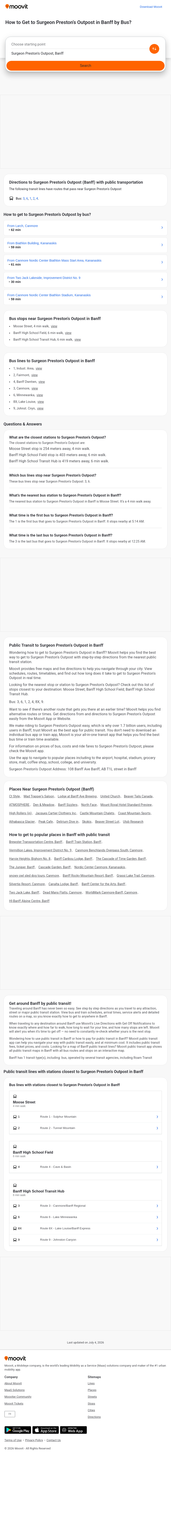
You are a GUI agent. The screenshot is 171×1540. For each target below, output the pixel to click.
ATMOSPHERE (19, 805)
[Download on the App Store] (45, 1430)
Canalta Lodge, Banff (63, 884)
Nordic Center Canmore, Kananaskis (99, 867)
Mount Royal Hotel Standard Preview (126, 805)
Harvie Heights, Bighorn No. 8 (30, 858)
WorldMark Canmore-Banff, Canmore (111, 892)
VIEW (54, 326)
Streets (92, 1396)
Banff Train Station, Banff (83, 842)
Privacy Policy (34, 1440)
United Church (110, 796)
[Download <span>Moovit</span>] (151, 6)
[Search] (85, 66)
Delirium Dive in (67, 821)
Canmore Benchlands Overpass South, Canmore (108, 850)
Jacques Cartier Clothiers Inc (55, 813)
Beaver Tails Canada (138, 796)
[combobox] (85, 45)
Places (92, 1390)
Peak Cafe (46, 821)
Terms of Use (13, 1440)
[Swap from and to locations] (154, 49)
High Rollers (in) (20, 813)
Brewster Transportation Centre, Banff (35, 842)
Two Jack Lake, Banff (24, 892)
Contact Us (54, 1440)
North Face (89, 805)
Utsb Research (133, 821)
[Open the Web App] (73, 1430)
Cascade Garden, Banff (54, 867)
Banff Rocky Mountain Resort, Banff (88, 875)
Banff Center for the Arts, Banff (103, 884)
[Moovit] (16, 7)
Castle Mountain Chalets (97, 813)
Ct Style (14, 796)
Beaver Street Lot (107, 821)
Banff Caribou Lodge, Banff (73, 858)
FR (9, 1414)
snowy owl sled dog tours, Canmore (34, 875)
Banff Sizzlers (67, 805)
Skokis (87, 821)
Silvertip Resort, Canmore (27, 884)
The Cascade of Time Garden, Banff (121, 858)
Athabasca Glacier (22, 821)
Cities (91, 1410)
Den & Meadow (43, 805)
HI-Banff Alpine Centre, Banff (29, 901)
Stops (91, 1403)
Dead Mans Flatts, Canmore (62, 892)
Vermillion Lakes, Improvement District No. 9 (40, 850)
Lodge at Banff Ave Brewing (77, 796)
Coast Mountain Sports (134, 813)
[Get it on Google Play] (17, 1430)
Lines (91, 1383)
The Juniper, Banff (22, 867)
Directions (94, 1417)
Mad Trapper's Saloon (39, 796)
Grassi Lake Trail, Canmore (135, 875)
